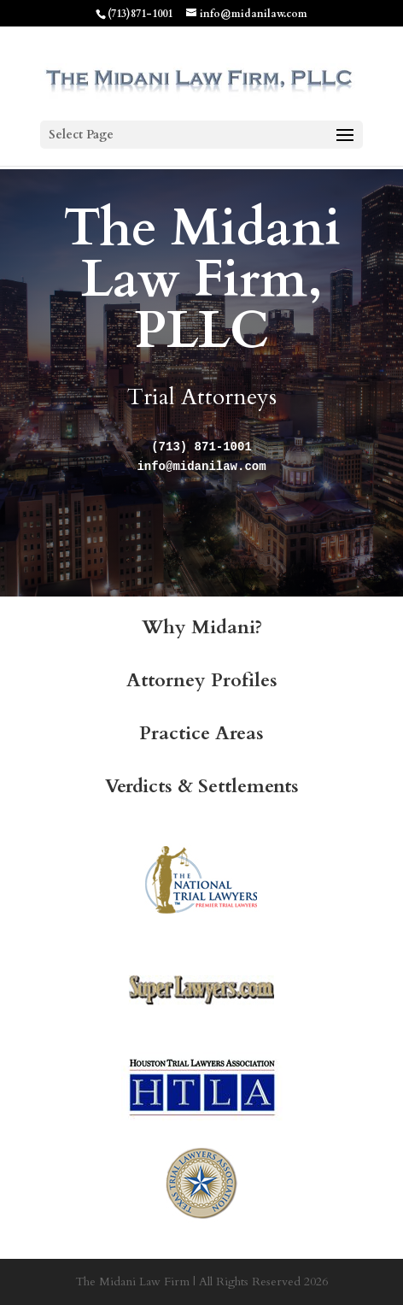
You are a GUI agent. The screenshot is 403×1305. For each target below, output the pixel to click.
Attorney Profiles (201, 680)
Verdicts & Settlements (202, 786)
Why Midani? (202, 627)
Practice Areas (201, 733)
